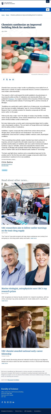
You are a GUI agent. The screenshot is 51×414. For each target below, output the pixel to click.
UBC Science (6, 9)
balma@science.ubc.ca (7, 164)
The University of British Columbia (18, 3)
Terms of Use (19, 411)
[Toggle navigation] (47, 9)
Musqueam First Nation (13, 380)
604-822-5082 (5, 165)
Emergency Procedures (7, 411)
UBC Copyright (28, 411)
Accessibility (37, 411)
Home (3, 15)
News (7, 15)
